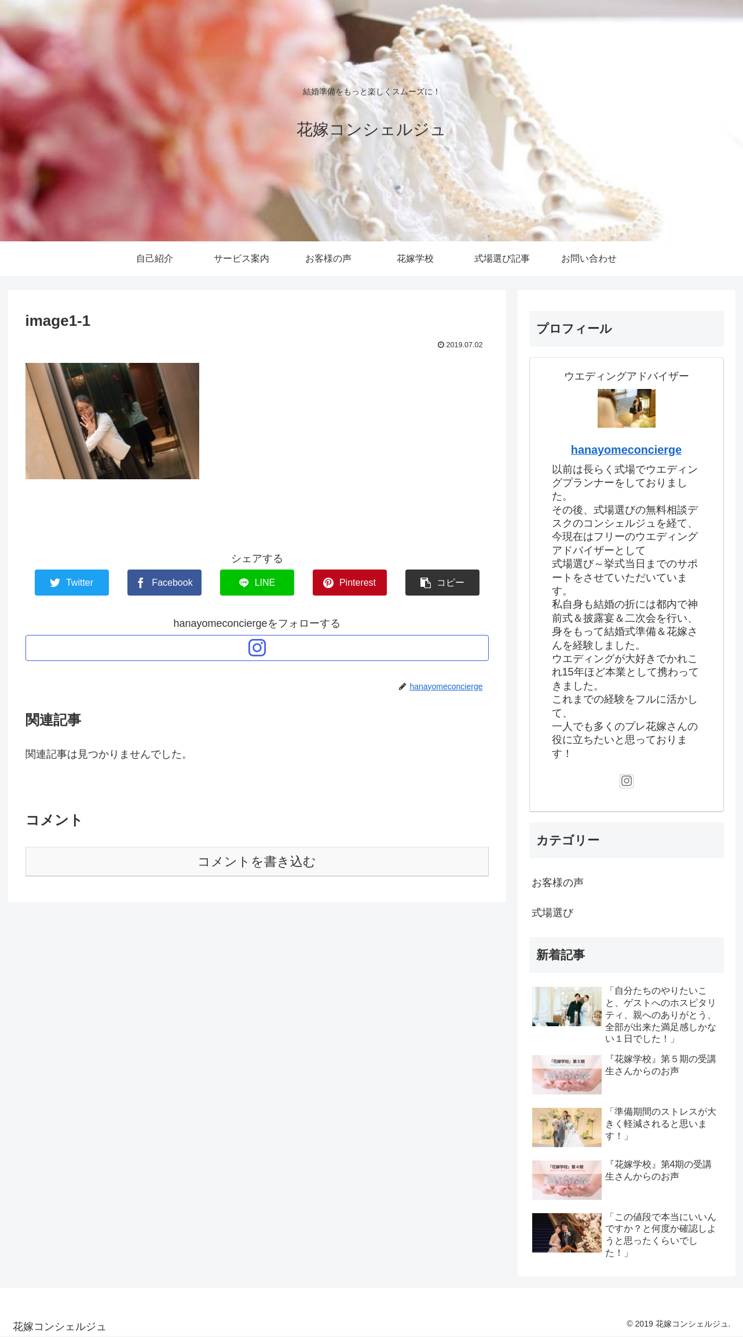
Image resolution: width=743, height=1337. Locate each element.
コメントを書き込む (256, 861)
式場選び (552, 913)
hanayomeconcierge (626, 449)
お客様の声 (558, 882)
